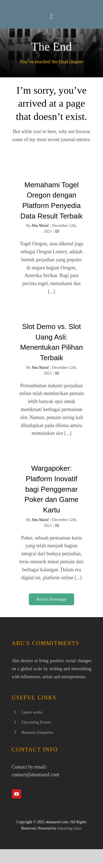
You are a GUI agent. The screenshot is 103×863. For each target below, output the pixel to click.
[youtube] (16, 794)
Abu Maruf (40, 225)
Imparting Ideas (69, 828)
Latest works (32, 712)
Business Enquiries (37, 732)
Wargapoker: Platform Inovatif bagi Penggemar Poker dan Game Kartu (51, 489)
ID (57, 231)
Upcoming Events (36, 722)
